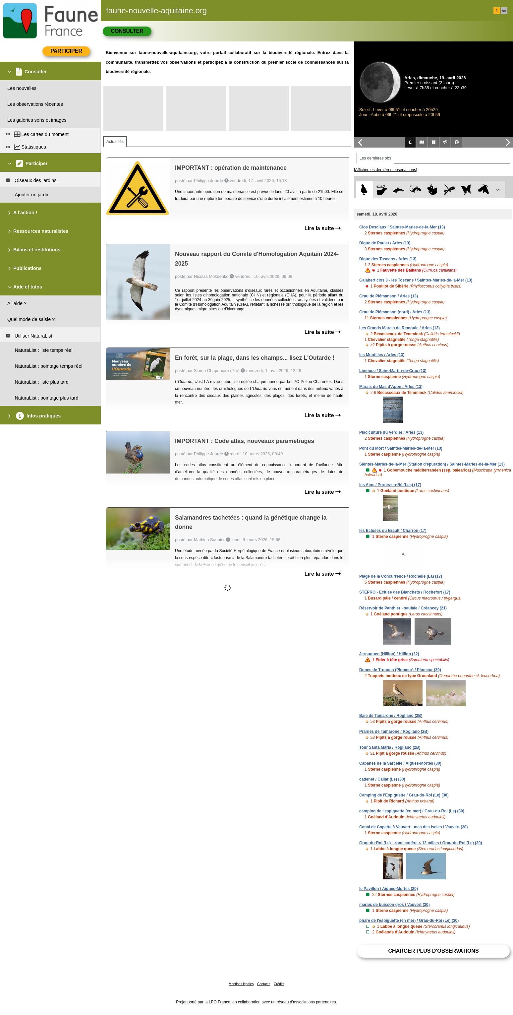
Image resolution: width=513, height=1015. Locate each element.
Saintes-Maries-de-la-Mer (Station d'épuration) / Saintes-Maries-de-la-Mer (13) (432, 464)
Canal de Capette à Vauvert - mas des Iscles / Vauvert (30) (413, 827)
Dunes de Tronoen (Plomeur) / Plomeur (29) (400, 669)
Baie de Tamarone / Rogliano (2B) (390, 715)
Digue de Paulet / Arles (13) (384, 243)
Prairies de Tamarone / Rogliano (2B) (393, 731)
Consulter (127, 31)
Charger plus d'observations (433, 951)
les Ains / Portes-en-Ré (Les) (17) (390, 484)
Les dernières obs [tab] (375, 158)
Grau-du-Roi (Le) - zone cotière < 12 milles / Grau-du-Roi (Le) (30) (420, 843)
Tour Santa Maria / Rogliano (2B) (389, 747)
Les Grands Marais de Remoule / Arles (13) (399, 328)
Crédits (279, 984)
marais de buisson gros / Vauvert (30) (394, 904)
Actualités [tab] (115, 141)
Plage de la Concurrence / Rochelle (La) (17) (400, 576)
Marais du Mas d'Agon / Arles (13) (391, 386)
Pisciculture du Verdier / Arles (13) (391, 432)
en (504, 10)
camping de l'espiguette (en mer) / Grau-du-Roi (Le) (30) (411, 811)
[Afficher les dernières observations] (385, 169)
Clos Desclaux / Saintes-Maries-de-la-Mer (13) (402, 227)
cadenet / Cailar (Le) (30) (382, 779)
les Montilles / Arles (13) (381, 354)
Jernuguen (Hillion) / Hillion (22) (389, 654)
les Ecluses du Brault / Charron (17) (393, 530)
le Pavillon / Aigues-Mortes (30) (388, 888)
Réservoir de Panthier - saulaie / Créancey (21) (403, 608)
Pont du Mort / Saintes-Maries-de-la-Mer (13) (400, 448)
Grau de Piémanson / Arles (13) (388, 296)
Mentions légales (241, 984)
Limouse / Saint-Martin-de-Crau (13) (393, 370)
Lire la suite (323, 228)
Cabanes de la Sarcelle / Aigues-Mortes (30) (400, 763)
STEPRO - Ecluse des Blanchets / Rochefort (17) (404, 592)
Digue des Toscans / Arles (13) (388, 259)
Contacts (263, 984)
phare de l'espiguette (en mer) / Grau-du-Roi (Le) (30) (409, 920)
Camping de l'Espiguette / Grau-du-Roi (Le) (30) (404, 795)
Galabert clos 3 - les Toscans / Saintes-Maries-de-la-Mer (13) (415, 280)
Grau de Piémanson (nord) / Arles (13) (394, 312)
